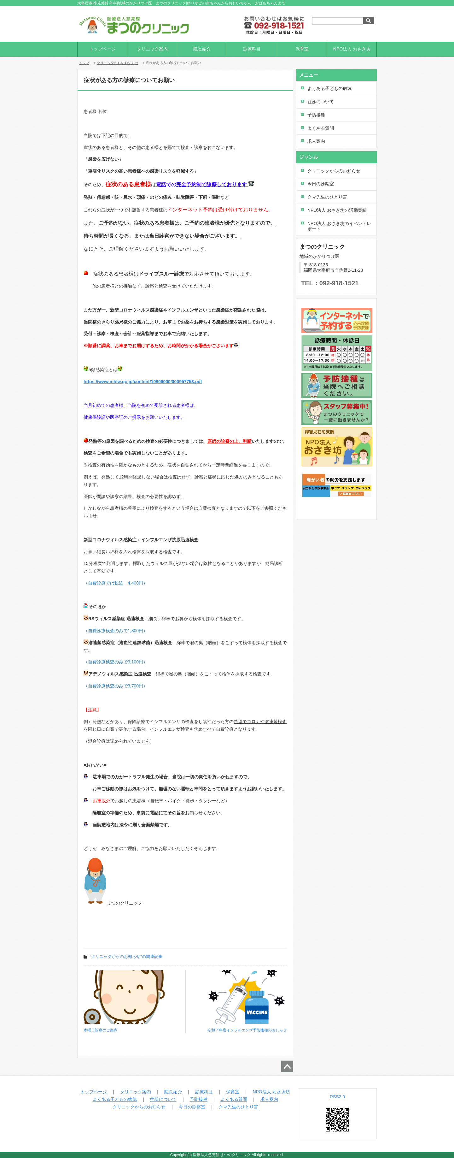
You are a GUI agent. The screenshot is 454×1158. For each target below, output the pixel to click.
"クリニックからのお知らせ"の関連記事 (126, 956)
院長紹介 (202, 48)
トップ (84, 63)
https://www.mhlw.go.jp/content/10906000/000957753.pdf (143, 381)
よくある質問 (320, 128)
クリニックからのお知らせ (117, 63)
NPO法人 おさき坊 (351, 48)
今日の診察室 (320, 183)
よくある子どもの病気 (329, 88)
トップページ (102, 48)
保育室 (302, 48)
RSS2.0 (337, 1096)
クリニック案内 (152, 48)
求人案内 (316, 141)
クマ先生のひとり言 (327, 196)
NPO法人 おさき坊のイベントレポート (339, 226)
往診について (320, 101)
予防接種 (316, 114)
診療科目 (252, 48)
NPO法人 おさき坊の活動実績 (337, 210)
